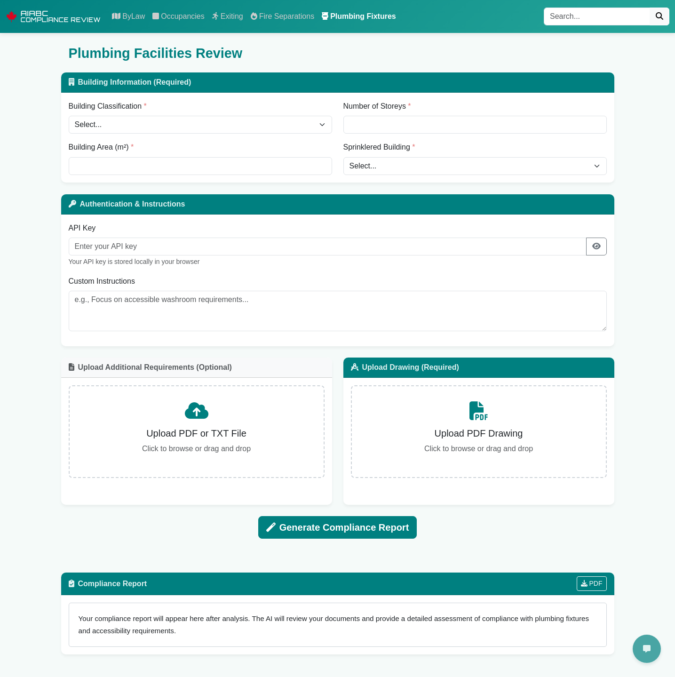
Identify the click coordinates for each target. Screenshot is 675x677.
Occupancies (178, 16)
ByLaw (128, 16)
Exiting (227, 16)
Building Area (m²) (99, 147)
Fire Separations (282, 16)
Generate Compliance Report (337, 528)
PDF (592, 585)
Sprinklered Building (376, 147)
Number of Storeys (374, 106)
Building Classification (105, 106)
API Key (82, 228)
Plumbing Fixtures (359, 16)
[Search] (597, 16)
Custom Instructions (102, 281)
